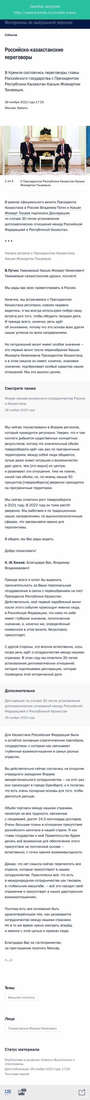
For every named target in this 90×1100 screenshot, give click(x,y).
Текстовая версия (17, 1074)
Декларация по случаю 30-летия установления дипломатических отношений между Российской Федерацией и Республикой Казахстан (43, 706)
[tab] (8, 1092)
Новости (47, 1060)
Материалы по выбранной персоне (38, 22)
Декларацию (59, 213)
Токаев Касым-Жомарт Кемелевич (32, 1028)
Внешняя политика (21, 997)
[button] (78, 150)
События (11, 35)
